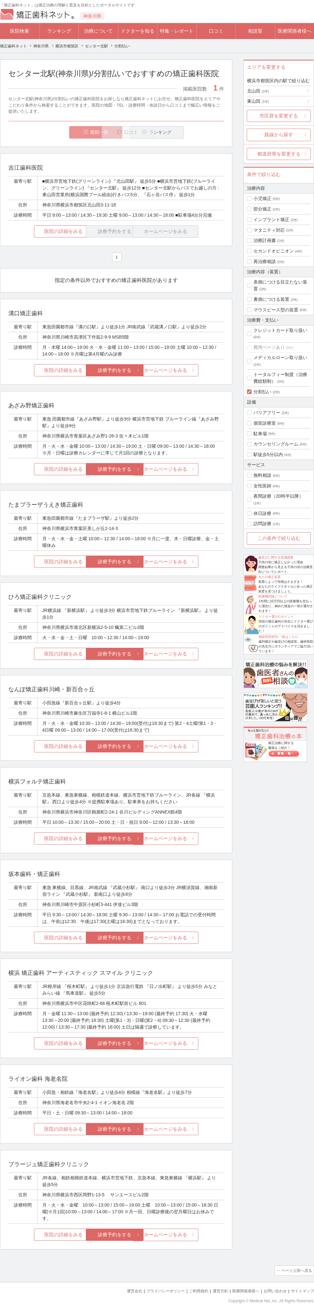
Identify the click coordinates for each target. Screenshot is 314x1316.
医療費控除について (273, 596)
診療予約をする (116, 370)
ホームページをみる (188, 370)
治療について (98, 31)
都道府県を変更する (279, 153)
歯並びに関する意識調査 (275, 557)
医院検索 (19, 31)
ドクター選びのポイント (276, 616)
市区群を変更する (279, 115)
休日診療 (262, 513)
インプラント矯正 (271, 219)
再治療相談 (264, 261)
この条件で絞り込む (279, 538)
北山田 (258, 90)
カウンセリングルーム (275, 443)
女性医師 (262, 485)
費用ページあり (269, 347)
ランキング (59, 31)
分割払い (262, 391)
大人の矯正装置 (269, 577)
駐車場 (260, 433)
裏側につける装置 (271, 299)
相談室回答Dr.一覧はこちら (278, 636)
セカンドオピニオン (273, 250)
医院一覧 (52, 132)
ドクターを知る (137, 31)
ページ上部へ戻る (295, 1270)
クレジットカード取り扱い (280, 330)
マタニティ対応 (269, 230)
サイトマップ (301, 1290)
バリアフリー (266, 412)
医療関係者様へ (294, 31)
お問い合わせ (272, 1290)
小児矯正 (262, 198)
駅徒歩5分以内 (268, 454)
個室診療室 (264, 423)
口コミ (216, 31)
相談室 (255, 31)
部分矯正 (262, 209)
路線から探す (278, 134)
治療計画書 (264, 240)
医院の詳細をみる (44, 231)
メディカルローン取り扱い (280, 357)
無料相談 (262, 475)
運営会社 (121, 1290)
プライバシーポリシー (155, 1290)
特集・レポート (177, 31)
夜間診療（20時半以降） (278, 496)
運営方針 (213, 1290)
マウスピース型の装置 (275, 309)
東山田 (258, 101)
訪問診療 (262, 523)
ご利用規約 (190, 1290)
